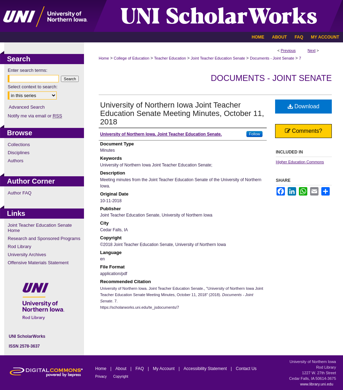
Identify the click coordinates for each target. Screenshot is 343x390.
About (121, 368)
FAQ (140, 368)
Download (304, 106)
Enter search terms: (27, 70)
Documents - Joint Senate (272, 58)
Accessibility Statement (206, 368)
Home (104, 58)
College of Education (131, 58)
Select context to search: (32, 86)
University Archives (27, 254)
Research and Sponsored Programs (44, 238)
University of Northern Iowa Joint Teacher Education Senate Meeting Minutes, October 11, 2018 (182, 113)
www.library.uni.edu (316, 384)
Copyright (120, 376)
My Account (164, 368)
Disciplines (18, 152)
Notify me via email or (35, 115)
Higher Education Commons (300, 162)
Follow (254, 134)
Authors (15, 160)
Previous (288, 50)
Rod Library (19, 246)
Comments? (303, 131)
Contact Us (246, 368)
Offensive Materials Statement (38, 262)
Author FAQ (19, 193)
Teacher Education (170, 58)
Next (312, 50)
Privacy (101, 376)
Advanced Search (27, 107)
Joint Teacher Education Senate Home (40, 228)
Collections (19, 144)
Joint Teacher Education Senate (218, 58)
